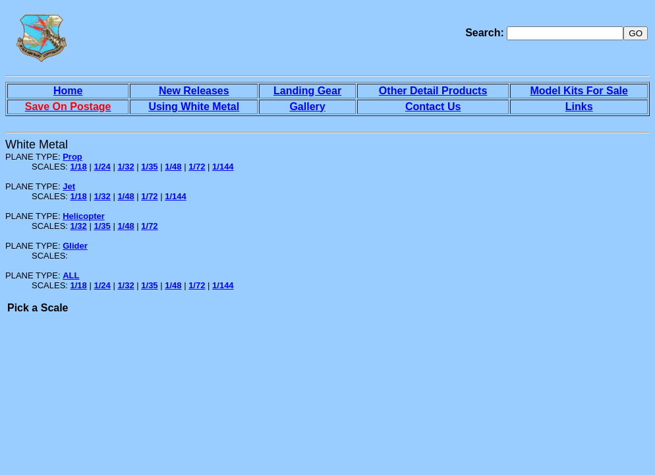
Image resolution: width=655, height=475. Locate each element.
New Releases (194, 90)
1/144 (223, 167)
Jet (69, 186)
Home (67, 90)
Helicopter (84, 216)
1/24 (102, 167)
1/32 (125, 167)
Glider (75, 246)
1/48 (173, 167)
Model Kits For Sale (578, 90)
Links (579, 106)
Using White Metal (193, 106)
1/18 (79, 167)
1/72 (196, 167)
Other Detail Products (433, 90)
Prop (72, 157)
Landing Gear (307, 90)
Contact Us (433, 106)
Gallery (307, 106)
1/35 (149, 167)
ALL (71, 275)
